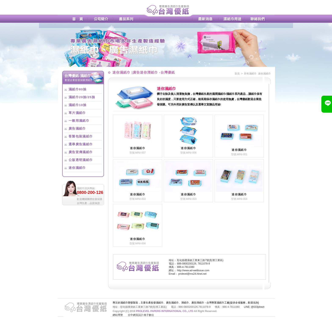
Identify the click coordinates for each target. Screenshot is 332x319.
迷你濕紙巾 (77, 167)
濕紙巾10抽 (77, 105)
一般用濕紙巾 (79, 120)
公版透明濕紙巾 (81, 160)
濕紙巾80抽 (77, 89)
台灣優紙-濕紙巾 (77, 76)
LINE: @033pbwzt (254, 306)
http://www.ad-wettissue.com (193, 270)
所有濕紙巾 (250, 73)
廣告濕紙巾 (77, 128)
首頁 (237, 73)
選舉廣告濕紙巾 (81, 144)
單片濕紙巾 (77, 113)
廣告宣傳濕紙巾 (81, 152)
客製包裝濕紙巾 (81, 136)
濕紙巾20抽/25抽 (82, 97)
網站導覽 (118, 314)
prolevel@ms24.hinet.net (192, 273)
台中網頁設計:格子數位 (141, 314)
